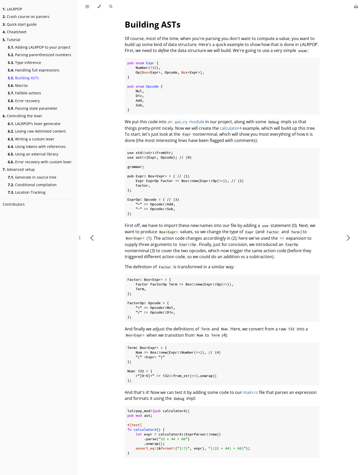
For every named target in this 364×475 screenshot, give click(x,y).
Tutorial (11, 39)
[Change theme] (99, 6)
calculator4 (231, 128)
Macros (18, 85)
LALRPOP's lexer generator (34, 123)
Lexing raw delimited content (37, 131)
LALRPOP (12, 8)
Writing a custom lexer (31, 138)
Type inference (24, 62)
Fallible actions (24, 92)
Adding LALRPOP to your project (39, 47)
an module (186, 122)
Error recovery (24, 100)
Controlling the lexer (22, 115)
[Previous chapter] (91, 237)
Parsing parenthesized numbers (39, 54)
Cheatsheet (15, 31)
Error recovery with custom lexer (40, 161)
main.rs (250, 392)
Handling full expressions (33, 70)
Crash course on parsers (26, 16)
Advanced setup (19, 169)
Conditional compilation (32, 184)
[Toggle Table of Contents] (87, 6)
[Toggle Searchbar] (110, 6)
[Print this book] (356, 6)
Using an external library (33, 154)
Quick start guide (20, 24)
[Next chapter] (348, 237)
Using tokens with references (37, 146)
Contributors (14, 204)
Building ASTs (23, 77)
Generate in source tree (32, 177)
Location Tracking (26, 192)
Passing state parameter (32, 108)
